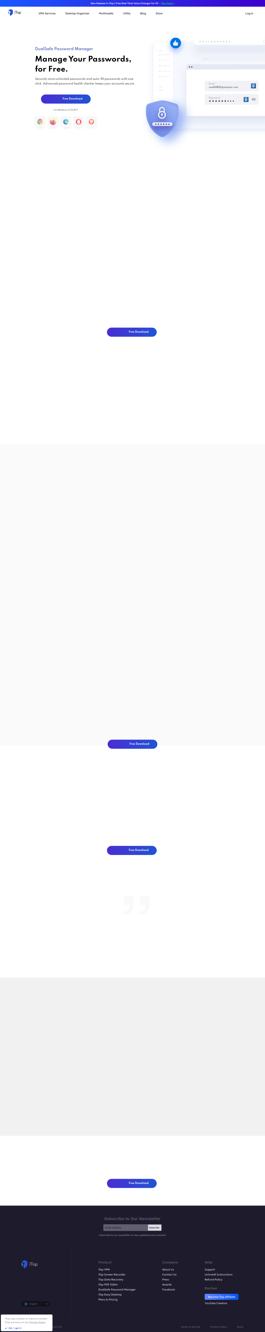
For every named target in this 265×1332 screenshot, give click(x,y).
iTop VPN (104, 1269)
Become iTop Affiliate (221, 1296)
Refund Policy (213, 1279)
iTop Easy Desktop (110, 1294)
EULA (240, 1326)
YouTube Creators (216, 1303)
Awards (167, 1284)
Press (165, 1279)
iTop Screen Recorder (111, 1274)
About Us (168, 1269)
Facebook (168, 1289)
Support (210, 1269)
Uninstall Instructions (218, 1274)
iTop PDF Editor (108, 1284)
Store (159, 13)
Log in (249, 13)
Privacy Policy (218, 1326)
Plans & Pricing (108, 1299)
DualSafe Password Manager (117, 1289)
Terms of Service (190, 1326)
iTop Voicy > (167, 3)
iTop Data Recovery (110, 1279)
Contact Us (169, 1274)
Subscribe (154, 1227)
